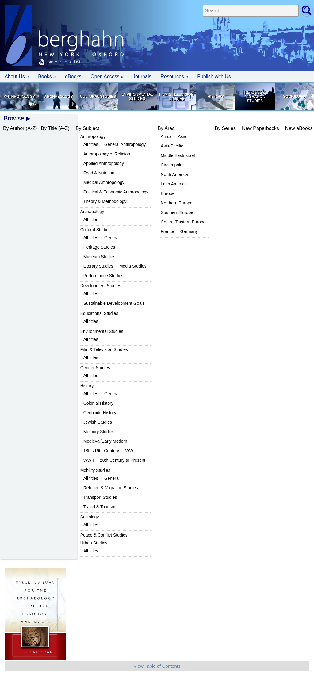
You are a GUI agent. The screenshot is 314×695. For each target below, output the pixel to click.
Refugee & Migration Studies (255, 96)
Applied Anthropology (103, 163)
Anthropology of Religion (106, 153)
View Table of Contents (157, 666)
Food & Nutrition (98, 172)
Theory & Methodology (105, 201)
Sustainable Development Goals (114, 303)
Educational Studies (99, 313)
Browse (14, 118)
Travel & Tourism (99, 506)
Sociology (294, 96)
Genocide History (99, 412)
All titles (90, 144)
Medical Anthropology (103, 182)
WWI (129, 450)
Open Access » (107, 76)
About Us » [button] (17, 76)
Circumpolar (172, 164)
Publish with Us (214, 76)
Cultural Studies (98, 96)
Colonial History (98, 403)
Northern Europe (177, 202)
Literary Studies (98, 266)
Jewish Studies (97, 422)
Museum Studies (99, 256)
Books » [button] (47, 76)
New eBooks (299, 128)
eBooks (73, 76)
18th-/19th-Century (101, 450)
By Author (13, 128)
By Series (225, 128)
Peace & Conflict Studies (104, 535)
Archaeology (58, 96)
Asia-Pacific (172, 145)
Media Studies (133, 266)
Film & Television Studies (176, 96)
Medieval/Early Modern (105, 441)
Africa (166, 136)
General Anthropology (125, 144)
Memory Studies (98, 431)
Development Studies (100, 285)
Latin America (174, 183)
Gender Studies (95, 367)
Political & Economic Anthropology (115, 191)
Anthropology (19, 96)
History (216, 96)
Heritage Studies (99, 247)
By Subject (87, 128)
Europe (167, 193)
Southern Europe (177, 212)
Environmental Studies (137, 96)
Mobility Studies (95, 470)
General (112, 237)
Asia (182, 136)
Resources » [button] (174, 76)
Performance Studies (103, 275)
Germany (189, 231)
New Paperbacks (260, 128)
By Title (49, 128)
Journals (142, 76)
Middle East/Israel (178, 155)
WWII (88, 460)
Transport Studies (100, 497)
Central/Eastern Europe (183, 222)
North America (174, 174)
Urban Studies (94, 542)
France (167, 231)
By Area (166, 128)
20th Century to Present (122, 460)
